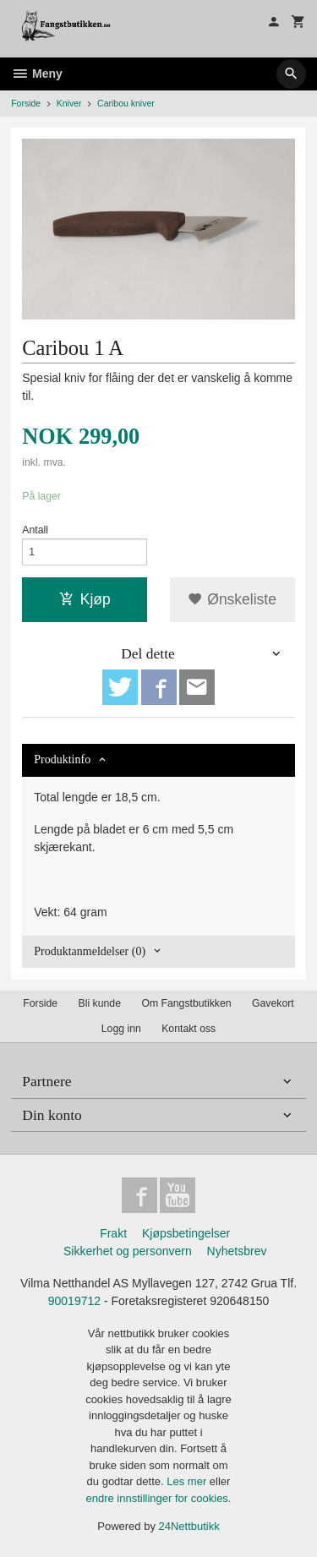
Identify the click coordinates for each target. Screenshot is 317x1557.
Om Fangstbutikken (186, 1003)
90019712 (74, 1301)
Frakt (113, 1233)
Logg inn (121, 1029)
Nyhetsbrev (237, 1251)
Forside (26, 103)
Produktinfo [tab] (62, 759)
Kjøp (85, 599)
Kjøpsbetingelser (186, 1233)
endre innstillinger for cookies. (159, 1498)
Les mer (188, 1481)
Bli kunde (100, 1003)
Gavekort (273, 1003)
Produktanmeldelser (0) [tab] (89, 951)
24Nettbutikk (189, 1526)
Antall (35, 530)
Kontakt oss (188, 1029)
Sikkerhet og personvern (127, 1251)
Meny (37, 73)
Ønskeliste (232, 599)
